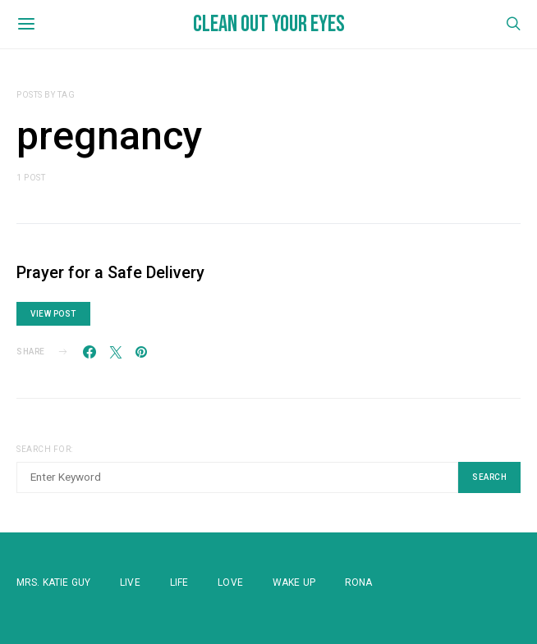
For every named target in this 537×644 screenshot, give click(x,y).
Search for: (44, 449)
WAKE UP (294, 582)
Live (130, 582)
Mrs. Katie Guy (53, 582)
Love (230, 582)
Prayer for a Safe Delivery (110, 272)
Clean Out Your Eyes (269, 24)
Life (179, 582)
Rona (359, 582)
